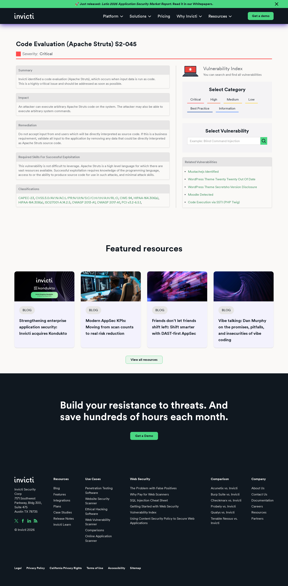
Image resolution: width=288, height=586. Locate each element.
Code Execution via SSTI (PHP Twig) (214, 202)
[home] (24, 16)
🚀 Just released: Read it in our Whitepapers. (144, 4)
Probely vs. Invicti (223, 506)
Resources (258, 512)
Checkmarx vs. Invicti (226, 500)
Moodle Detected (200, 194)
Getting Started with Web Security (154, 506)
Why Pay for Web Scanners (149, 494)
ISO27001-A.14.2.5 (57, 202)
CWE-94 (126, 198)
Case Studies (62, 512)
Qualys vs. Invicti (223, 512)
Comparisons (94, 530)
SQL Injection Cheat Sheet (149, 500)
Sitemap (135, 568)
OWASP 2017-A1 (108, 202)
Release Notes (63, 518)
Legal (18, 568)
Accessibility (116, 568)
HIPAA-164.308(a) (30, 202)
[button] (113, 16)
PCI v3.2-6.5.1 (131, 202)
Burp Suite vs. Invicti (225, 494)
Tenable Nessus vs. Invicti (224, 521)
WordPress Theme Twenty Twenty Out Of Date (221, 179)
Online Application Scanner (98, 538)
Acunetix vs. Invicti (224, 488)
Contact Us (259, 494)
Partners (257, 518)
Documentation (262, 500)
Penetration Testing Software (99, 490)
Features (59, 494)
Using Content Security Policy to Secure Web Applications (162, 521)
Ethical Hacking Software (96, 511)
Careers (257, 506)
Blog (56, 488)
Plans (57, 506)
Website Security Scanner (97, 501)
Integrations (61, 500)
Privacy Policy (35, 568)
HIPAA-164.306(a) (146, 198)
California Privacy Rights (66, 568)
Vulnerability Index (143, 512)
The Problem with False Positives (153, 488)
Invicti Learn (62, 524)
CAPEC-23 (26, 198)
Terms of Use (95, 568)
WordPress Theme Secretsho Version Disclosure (222, 187)
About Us (257, 488)
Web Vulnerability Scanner (97, 522)
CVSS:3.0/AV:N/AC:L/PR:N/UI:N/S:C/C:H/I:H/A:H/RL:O (77, 198)
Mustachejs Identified (203, 171)
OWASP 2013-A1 (83, 202)
